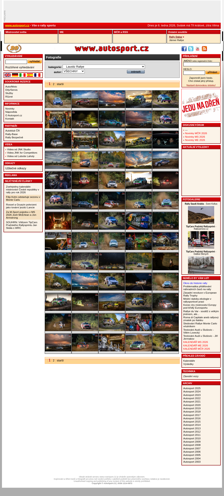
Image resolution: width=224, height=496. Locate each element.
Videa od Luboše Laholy (20, 156)
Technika (189, 371)
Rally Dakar (175, 37)
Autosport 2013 (192, 428)
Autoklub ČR (12, 130)
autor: (58, 72)
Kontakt (9, 118)
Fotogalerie (191, 199)
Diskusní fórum (193, 125)
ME (62, 32)
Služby (9, 93)
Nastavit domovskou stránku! (200, 85)
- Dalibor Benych (201, 252)
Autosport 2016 (192, 418)
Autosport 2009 (192, 441)
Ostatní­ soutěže (177, 32)
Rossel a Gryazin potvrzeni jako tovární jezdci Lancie (21, 206)
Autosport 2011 (192, 434)
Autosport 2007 (192, 448)
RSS (125, 32)
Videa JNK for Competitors (22, 152)
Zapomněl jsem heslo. (201, 78)
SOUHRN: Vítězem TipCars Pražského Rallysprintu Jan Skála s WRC (22, 225)
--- (186, 129)
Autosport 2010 (192, 438)
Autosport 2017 (192, 415)
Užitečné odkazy (15, 168)
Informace (12, 103)
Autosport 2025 (192, 388)
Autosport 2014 (192, 424)
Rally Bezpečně (14, 137)
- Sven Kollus (201, 204)
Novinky (10, 108)
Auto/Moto (11, 86)
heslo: (187, 69)
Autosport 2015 (192, 421)
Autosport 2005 (192, 454)
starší (60, 84)
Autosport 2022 (192, 398)
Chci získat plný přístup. (201, 81)
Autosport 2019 (192, 408)
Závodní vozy (191, 376)
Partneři (11, 126)
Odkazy (10, 163)
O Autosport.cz (13, 115)
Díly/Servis (11, 89)
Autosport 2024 (192, 391)
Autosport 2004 (192, 458)
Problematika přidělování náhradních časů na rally (197, 288)
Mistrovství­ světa (16, 32)
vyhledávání (13, 56)
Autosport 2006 (192, 451)
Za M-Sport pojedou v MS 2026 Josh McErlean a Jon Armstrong (21, 214)
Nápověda (11, 111)
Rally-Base (11, 134)
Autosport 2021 (192, 401)
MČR (117, 32)
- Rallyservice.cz (201, 227)
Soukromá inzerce (18, 81)
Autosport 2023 (192, 394)
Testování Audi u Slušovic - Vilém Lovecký (198, 331)
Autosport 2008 (192, 444)
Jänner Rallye (176, 40)
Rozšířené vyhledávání (19, 67)
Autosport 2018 (192, 411)
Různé (9, 96)
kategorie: (55, 67)
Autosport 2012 (192, 431)
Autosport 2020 (192, 405)
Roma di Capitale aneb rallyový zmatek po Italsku (201, 319)
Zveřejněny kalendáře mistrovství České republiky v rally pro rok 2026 (22, 189)
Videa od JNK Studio (19, 149)
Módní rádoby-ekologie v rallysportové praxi (197, 300)
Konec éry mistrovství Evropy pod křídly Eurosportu (199, 306)
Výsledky (188, 364)
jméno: (197, 61)
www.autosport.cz (17, 25)
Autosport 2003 (192, 461)
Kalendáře (189, 360)
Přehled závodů (194, 355)
